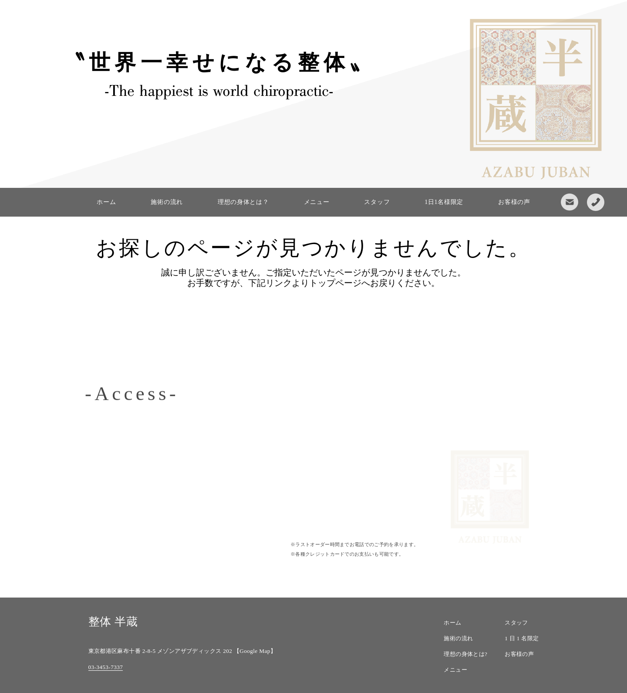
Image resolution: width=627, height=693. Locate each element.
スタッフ (377, 202)
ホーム (106, 202)
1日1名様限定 (444, 202)
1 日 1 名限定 (522, 638)
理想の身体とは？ (243, 202)
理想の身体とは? (465, 654)
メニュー (317, 202)
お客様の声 (514, 202)
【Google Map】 (255, 651)
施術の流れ (167, 202)
